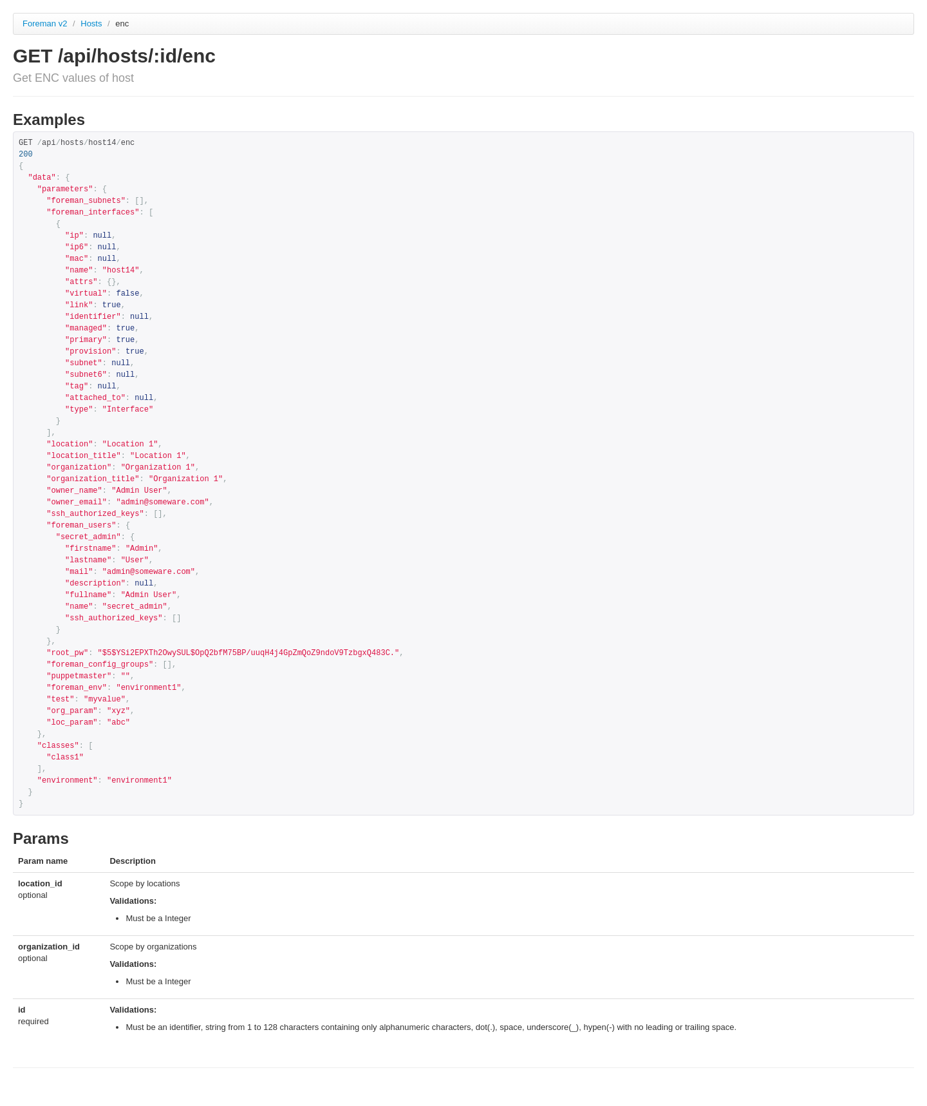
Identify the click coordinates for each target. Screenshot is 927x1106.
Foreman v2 (45, 23)
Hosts (92, 23)
